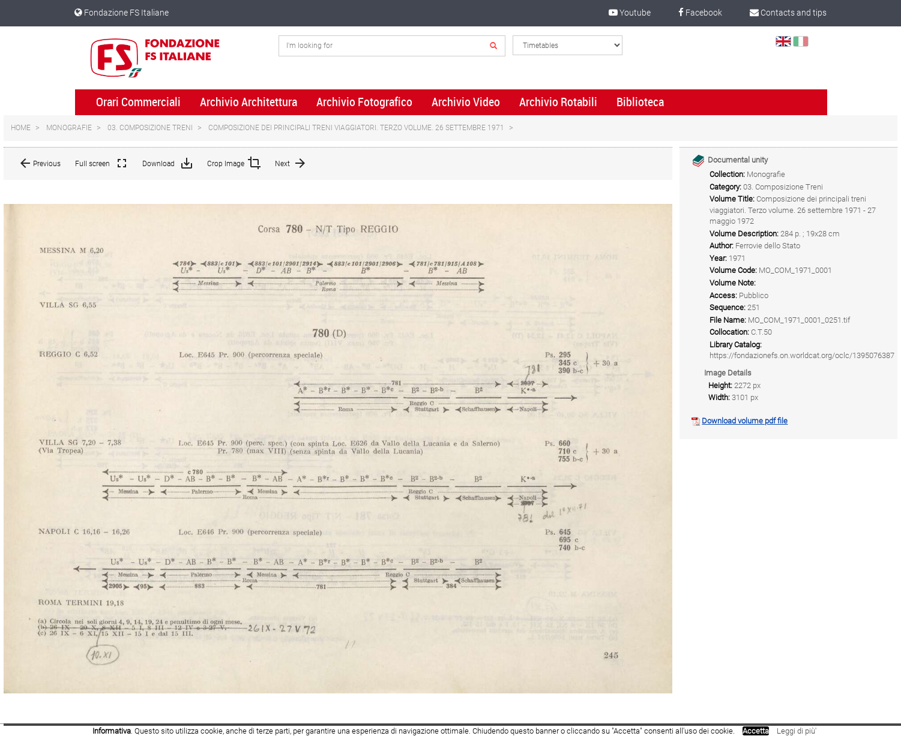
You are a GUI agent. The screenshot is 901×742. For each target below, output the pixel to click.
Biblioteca (640, 102)
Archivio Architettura (248, 102)
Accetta (756, 730)
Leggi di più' (796, 730)
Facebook (700, 12)
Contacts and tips (788, 12)
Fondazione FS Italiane (121, 12)
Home (21, 128)
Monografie (69, 128)
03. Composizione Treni (150, 128)
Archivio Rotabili (558, 102)
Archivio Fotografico (364, 102)
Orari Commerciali (138, 102)
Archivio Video (466, 102)
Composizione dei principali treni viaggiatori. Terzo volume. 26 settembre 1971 (356, 128)
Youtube (630, 12)
